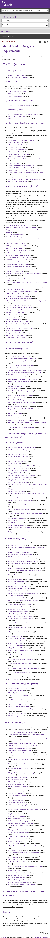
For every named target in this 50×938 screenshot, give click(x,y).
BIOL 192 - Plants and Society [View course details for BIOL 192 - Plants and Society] (14, 237)
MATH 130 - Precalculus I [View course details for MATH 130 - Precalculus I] (14, 94)
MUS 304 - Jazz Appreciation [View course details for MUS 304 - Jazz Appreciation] (16, 716)
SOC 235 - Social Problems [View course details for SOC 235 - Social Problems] (15, 416)
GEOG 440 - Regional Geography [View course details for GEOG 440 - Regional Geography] (17, 796)
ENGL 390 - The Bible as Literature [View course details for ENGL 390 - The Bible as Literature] (17, 586)
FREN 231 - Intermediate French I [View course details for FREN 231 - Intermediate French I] (17, 784)
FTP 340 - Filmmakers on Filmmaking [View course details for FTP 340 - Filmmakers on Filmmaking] (18, 695)
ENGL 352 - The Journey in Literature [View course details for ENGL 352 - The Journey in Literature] (18, 575)
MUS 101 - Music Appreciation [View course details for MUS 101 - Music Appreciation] (16, 702)
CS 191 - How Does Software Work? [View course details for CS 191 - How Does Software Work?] (16, 262)
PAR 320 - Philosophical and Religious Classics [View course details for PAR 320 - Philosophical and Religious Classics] (20, 650)
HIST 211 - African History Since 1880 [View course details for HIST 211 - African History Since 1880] (18, 457)
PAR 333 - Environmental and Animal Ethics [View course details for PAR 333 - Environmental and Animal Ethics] (19, 664)
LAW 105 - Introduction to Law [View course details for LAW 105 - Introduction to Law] (16, 386)
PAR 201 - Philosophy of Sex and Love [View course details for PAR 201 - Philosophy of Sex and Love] (18, 614)
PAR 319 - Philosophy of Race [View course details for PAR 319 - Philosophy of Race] (16, 648)
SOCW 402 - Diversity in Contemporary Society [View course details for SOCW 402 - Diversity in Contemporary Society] (21, 427)
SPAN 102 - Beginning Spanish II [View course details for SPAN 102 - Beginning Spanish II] (16, 880)
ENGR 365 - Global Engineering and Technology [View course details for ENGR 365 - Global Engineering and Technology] (21, 773)
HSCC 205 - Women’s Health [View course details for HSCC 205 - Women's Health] (16, 807)
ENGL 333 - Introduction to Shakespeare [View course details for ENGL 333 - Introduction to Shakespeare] (19, 564)
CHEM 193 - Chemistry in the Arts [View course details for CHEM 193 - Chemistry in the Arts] (15, 248)
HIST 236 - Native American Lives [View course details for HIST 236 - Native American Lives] (17, 480)
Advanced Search (6, 31)
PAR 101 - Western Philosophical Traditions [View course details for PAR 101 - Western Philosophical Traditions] (19, 605)
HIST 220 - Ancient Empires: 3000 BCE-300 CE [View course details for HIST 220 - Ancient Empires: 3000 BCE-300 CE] (21, 466)
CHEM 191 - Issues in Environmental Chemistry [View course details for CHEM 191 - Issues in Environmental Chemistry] (19, 246)
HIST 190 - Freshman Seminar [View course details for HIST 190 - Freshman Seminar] (14, 294)
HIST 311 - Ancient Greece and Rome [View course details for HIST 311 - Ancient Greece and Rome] (18, 505)
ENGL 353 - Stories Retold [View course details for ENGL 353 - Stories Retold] (15, 579)
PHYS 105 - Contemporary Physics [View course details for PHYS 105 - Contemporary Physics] (17, 182)
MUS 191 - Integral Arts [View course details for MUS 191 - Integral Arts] (12, 317)
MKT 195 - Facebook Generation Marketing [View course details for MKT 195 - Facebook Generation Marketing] (18, 312)
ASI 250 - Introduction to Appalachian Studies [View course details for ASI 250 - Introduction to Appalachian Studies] (20, 365)
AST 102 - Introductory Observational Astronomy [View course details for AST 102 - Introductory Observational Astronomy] (21, 140)
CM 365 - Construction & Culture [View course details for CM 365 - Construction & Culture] (17, 753)
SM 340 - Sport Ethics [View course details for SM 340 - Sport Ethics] (14, 679)
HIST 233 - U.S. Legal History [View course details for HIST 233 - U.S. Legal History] (16, 473)
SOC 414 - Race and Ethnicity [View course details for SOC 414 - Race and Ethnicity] (16, 418)
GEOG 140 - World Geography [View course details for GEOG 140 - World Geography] (16, 793)
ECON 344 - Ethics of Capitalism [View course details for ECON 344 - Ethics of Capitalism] (16, 545)
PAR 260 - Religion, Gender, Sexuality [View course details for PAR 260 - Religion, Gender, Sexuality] (18, 841)
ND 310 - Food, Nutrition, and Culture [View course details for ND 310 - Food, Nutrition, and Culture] (18, 832)
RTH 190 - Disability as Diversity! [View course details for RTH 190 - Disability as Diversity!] (15, 333)
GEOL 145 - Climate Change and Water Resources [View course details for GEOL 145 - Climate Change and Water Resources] (21, 170)
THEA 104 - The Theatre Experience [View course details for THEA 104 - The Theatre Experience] (18, 718)
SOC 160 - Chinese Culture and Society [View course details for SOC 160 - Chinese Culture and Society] (18, 875)
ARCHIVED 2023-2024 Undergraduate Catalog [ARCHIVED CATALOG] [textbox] (21, 10)
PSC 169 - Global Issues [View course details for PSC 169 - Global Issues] (14, 871)
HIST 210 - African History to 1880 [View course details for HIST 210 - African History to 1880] (17, 454)
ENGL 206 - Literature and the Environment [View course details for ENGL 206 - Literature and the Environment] (20, 552)
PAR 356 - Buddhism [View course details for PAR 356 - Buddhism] (13, 857)
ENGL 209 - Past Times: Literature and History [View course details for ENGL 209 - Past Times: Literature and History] (21, 559)
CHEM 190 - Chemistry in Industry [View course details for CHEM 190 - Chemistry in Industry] (15, 243)
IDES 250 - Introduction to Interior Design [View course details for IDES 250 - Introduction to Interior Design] (19, 700)
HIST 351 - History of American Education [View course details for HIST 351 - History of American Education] (19, 527)
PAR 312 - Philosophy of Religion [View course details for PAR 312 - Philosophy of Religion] (16, 639)
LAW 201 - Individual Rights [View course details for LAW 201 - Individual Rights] (15, 595)
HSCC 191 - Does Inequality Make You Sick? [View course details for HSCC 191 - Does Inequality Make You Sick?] (18, 296)
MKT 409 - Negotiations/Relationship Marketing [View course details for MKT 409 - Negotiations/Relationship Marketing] (21, 391)
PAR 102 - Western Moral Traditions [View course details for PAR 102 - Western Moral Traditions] (17, 607)
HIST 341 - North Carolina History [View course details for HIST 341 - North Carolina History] (17, 525)
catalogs (4, 937)
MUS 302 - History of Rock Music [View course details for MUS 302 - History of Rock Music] (17, 713)
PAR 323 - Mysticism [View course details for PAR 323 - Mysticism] (13, 843)
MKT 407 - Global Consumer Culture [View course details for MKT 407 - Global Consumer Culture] (18, 825)
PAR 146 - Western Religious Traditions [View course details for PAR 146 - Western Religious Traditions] (18, 611)
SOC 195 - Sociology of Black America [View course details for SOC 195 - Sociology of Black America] (16, 335)
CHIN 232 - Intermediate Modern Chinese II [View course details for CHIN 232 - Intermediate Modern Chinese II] (20, 750)
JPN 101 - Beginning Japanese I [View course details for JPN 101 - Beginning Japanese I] (16, 816)
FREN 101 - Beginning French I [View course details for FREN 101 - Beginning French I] (16, 779)
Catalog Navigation (8, 36)
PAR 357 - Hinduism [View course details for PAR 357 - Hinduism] (13, 859)
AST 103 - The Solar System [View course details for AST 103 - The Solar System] (15, 143)
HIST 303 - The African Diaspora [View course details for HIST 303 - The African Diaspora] (17, 498)
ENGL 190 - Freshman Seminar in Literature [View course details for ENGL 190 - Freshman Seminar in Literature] (18, 267)
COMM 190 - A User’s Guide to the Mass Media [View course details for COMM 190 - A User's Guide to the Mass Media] (19, 257)
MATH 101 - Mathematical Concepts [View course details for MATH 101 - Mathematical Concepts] (17, 91)
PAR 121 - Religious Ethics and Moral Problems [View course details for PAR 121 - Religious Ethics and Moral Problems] (20, 609)
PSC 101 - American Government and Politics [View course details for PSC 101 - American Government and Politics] (20, 395)
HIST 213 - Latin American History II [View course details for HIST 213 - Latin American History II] (17, 461)
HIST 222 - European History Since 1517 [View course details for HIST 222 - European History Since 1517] (19, 470)
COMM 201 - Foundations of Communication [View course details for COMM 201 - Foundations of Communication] (20, 105)
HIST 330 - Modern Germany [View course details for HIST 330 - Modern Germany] (16, 518)
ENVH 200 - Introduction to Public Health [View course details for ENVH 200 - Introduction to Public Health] (19, 375)
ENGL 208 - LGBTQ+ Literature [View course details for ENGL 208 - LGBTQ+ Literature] (16, 557)
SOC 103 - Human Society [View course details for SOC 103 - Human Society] (15, 413)
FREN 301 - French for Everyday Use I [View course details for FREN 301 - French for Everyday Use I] (18, 786)
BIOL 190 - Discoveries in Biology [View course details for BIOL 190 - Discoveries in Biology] (15, 234)
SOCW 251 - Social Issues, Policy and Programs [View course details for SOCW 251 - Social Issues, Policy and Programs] (21, 420)
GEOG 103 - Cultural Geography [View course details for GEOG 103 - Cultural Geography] (16, 791)
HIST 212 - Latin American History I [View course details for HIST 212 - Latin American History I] (17, 459)
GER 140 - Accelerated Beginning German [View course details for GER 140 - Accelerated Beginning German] (19, 805)
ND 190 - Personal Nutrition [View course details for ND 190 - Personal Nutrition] (13, 319)
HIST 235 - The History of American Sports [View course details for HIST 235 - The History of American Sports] (20, 477)
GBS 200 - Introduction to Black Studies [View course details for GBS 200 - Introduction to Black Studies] (19, 588)
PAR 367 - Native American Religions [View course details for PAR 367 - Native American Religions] (18, 862)
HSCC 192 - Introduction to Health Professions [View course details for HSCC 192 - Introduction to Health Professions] (19, 298)
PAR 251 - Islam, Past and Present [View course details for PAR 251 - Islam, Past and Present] (17, 839)
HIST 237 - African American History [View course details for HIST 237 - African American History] (18, 482)
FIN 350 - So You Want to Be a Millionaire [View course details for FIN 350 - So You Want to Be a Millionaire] (19, 382)
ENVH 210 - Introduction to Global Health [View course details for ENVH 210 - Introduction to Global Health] (19, 777)
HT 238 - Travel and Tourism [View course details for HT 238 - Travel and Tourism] (15, 814)
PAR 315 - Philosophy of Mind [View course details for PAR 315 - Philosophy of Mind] (16, 643)
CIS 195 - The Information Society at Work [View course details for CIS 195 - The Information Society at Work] (18, 250)
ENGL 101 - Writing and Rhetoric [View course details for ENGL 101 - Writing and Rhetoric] (17, 75)
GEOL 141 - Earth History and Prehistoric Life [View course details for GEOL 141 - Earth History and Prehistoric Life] (20, 168)
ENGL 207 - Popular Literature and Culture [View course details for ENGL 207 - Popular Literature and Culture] (20, 554)
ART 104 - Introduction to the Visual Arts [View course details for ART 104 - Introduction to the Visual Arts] (19, 688)
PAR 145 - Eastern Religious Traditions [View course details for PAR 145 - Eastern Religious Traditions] (18, 837)
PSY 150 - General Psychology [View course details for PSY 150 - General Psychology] (16, 400)
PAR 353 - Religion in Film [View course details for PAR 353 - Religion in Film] (15, 850)
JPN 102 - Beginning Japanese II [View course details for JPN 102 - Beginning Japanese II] (16, 818)
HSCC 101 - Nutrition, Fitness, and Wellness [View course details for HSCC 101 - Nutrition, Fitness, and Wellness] (19, 119)
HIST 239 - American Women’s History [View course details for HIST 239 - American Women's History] (18, 489)
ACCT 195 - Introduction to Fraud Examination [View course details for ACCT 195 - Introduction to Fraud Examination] (19, 225)
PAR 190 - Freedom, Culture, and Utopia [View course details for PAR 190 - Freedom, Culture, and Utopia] (17, 321)
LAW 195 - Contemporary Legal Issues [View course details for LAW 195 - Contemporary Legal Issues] (16, 305)
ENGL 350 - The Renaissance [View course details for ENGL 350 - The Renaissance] (16, 568)
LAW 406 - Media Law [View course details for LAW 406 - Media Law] (14, 388)
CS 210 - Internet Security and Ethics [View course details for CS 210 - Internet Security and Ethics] (18, 543)
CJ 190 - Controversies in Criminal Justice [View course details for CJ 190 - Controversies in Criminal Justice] (17, 253)
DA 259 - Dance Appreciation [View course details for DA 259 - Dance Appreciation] (16, 690)
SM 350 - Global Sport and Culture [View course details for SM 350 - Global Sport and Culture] (17, 873)
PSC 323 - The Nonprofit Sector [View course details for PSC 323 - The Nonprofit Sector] (17, 397)
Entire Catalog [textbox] (6, 21)
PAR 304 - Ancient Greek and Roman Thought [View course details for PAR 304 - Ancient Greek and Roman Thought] (20, 618)
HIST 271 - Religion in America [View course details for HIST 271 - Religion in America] (16, 591)
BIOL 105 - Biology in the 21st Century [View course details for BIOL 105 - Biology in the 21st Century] (18, 154)
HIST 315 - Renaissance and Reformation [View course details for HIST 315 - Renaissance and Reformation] (19, 509)
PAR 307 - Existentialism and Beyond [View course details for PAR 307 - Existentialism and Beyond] (18, 627)
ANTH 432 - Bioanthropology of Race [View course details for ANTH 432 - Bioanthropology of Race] (18, 361)
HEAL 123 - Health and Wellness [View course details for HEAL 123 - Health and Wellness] (16, 116)
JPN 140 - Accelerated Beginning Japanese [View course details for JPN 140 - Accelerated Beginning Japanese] (19, 821)
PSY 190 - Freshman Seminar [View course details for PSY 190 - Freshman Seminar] (14, 330)
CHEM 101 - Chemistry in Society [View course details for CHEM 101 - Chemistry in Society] (17, 156)
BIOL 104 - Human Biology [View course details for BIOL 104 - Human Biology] (15, 152)
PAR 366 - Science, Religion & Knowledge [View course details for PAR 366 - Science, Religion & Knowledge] (19, 672)
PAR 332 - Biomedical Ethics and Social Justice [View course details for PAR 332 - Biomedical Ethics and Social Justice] (20, 659)
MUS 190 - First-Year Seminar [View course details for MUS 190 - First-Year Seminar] (14, 314)
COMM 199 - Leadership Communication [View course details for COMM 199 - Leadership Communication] (17, 260)
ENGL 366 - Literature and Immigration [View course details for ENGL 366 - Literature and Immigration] (19, 768)
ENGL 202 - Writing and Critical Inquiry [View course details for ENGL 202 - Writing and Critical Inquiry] (18, 77)
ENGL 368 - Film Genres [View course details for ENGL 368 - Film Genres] (14, 584)
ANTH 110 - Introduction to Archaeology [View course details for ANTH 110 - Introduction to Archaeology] (19, 356)
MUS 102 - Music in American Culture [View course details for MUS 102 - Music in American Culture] (18, 704)
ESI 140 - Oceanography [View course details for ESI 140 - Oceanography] (14, 163)
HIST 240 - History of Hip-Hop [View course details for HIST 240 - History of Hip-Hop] (16, 491)
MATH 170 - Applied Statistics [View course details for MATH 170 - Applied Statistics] (16, 96)
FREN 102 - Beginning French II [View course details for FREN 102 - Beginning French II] (16, 782)
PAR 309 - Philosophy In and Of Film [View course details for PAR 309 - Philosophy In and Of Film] (18, 632)
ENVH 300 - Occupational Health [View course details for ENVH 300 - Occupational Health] (17, 377)
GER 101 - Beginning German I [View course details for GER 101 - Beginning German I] (16, 800)
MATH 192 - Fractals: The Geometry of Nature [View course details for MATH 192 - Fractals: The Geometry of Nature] (19, 308)
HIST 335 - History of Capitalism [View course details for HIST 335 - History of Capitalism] (16, 520)
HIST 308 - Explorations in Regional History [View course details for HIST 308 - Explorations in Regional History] (20, 500)
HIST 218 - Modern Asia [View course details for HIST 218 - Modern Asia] (14, 464)
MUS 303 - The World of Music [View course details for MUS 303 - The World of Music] (16, 830)
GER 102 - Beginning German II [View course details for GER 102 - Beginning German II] (16, 802)
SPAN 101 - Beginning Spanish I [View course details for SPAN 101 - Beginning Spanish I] (16, 877)
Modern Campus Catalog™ (42, 937)
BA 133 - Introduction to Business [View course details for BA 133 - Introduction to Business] (17, 368)
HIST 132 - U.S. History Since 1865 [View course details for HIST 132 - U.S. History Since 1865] (17, 452)
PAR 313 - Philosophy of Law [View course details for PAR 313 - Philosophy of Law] (15, 641)
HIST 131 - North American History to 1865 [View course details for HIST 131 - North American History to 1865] (19, 450)
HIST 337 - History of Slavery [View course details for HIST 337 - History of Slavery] (16, 523)
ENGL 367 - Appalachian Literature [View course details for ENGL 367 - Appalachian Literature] (17, 582)
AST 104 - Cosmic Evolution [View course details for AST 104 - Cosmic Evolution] (15, 145)
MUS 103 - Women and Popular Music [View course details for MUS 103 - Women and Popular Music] (18, 707)
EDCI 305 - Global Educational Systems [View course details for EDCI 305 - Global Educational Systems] (18, 759)
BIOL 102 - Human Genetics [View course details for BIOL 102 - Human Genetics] (15, 147)
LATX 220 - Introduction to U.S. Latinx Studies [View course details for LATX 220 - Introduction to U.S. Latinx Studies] (20, 823)
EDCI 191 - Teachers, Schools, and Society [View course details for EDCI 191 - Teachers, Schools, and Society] (17, 264)
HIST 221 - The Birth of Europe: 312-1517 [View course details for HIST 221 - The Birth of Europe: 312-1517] (19, 468)
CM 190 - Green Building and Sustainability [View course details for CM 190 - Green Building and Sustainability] (17, 255)
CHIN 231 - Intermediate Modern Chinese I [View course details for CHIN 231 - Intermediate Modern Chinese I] (19, 748)
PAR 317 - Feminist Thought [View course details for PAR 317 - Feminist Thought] (15, 646)
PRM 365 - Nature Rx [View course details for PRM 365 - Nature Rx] (13, 677)
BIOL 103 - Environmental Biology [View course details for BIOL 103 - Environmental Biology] (17, 149)
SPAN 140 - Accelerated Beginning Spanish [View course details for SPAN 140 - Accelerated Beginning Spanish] (19, 882)
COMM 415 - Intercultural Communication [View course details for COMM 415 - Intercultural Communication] (19, 755)
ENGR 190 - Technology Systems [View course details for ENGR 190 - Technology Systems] (15, 271)
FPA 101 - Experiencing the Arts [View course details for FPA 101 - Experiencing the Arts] (16, 693)
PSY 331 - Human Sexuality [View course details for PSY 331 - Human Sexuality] (15, 406)
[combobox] (25, 10)
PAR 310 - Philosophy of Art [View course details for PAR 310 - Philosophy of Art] (15, 636)
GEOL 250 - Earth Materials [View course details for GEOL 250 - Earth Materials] (15, 177)
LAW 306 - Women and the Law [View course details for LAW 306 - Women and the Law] (17, 598)
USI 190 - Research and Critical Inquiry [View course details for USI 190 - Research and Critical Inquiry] (16, 337)
